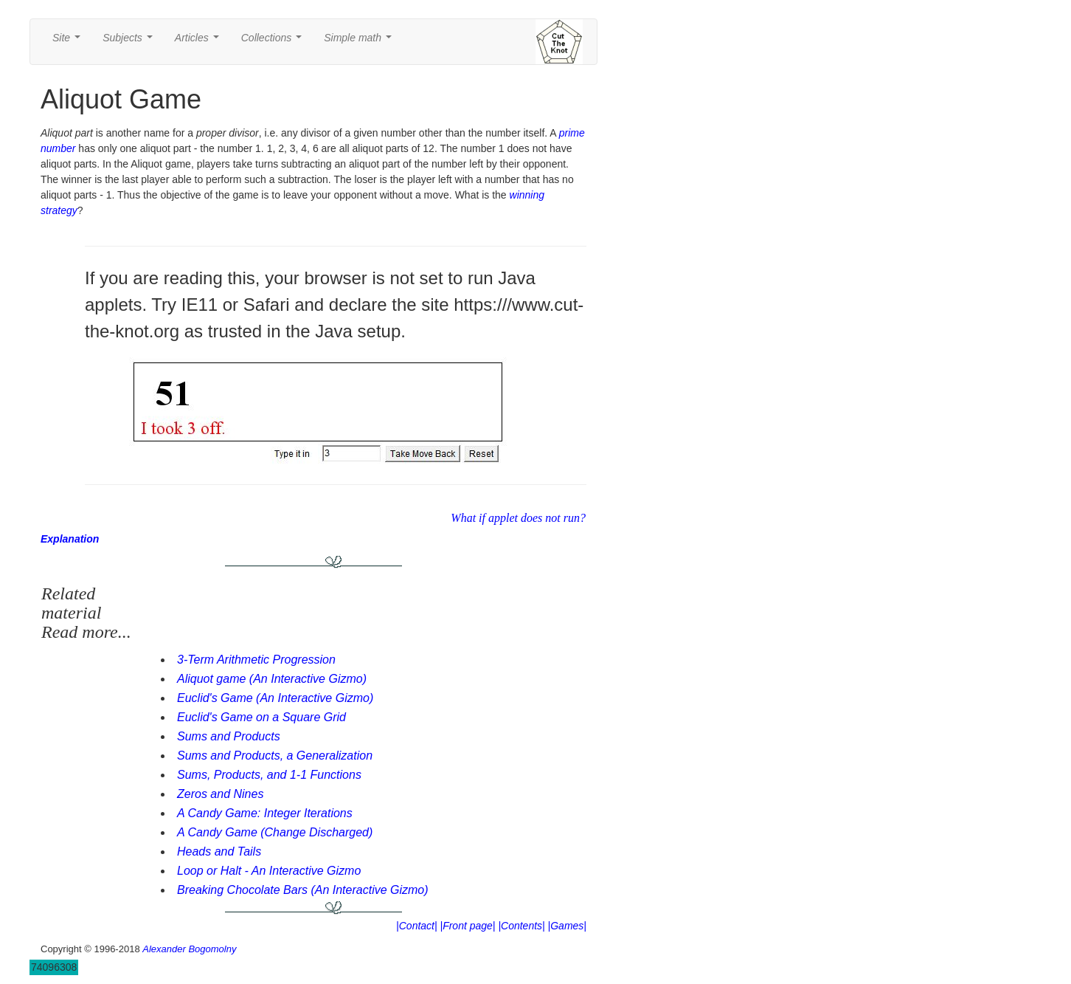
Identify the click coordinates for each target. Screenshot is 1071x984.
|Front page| (468, 926)
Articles (200, 42)
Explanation (70, 539)
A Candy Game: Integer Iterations (265, 813)
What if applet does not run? (518, 518)
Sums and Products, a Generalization (274, 755)
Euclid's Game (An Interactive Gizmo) (275, 698)
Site (69, 42)
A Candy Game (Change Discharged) (274, 832)
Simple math (360, 42)
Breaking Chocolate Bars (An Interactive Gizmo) (303, 890)
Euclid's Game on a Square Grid (261, 717)
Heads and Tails (219, 851)
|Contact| (416, 926)
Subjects (130, 42)
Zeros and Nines (220, 794)
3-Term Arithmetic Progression (256, 659)
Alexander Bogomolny (189, 948)
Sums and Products (228, 736)
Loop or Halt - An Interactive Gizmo (269, 870)
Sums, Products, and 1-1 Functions (269, 774)
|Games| (567, 926)
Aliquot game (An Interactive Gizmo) (272, 678)
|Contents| (521, 926)
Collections (274, 42)
